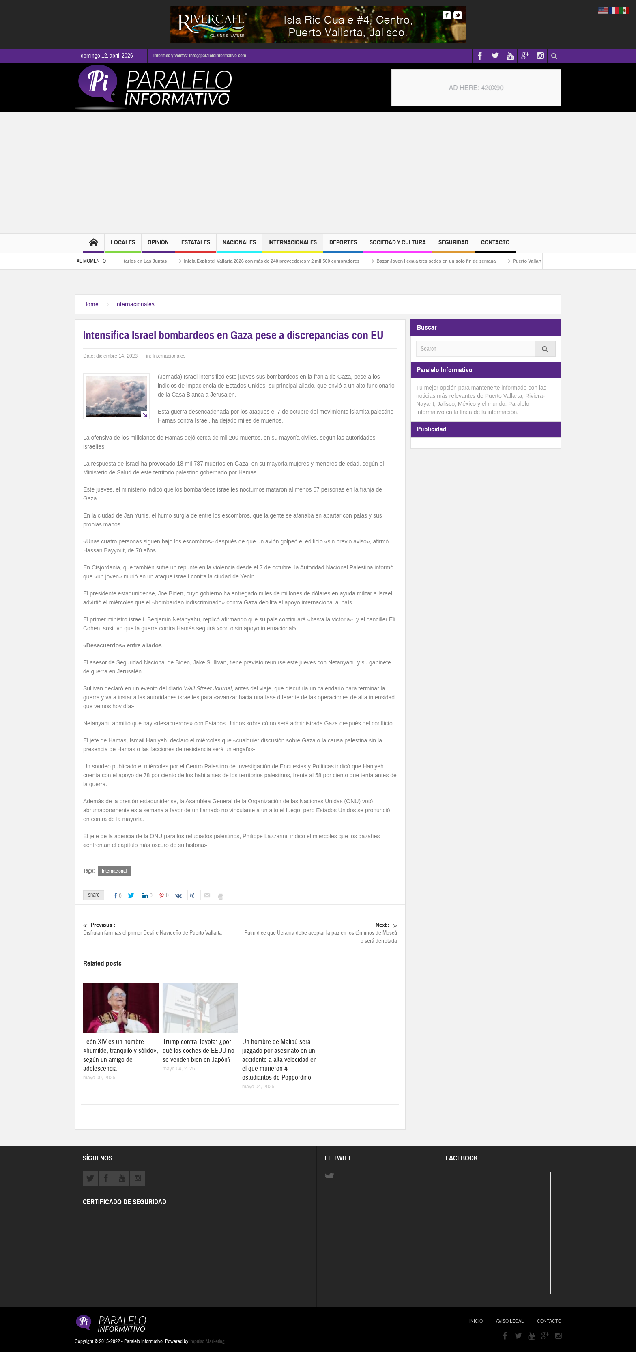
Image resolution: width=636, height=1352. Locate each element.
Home (91, 304)
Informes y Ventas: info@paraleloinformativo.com (199, 55)
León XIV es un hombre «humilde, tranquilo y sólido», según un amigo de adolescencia (120, 1055)
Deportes (343, 246)
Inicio (476, 1321)
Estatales (195, 246)
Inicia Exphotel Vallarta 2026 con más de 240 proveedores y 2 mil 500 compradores (279, 261)
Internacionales (292, 246)
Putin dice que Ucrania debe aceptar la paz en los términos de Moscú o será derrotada (319, 933)
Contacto (495, 246)
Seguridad (453, 246)
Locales (123, 246)
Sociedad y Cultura (397, 246)
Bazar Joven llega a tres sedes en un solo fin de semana (443, 261)
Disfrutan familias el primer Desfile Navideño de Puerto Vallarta (161, 929)
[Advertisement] (318, 172)
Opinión (158, 246)
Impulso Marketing (207, 1341)
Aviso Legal (510, 1321)
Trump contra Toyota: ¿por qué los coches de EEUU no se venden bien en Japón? (198, 1050)
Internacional (114, 871)
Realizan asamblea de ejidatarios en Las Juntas (123, 261)
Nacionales (239, 246)
